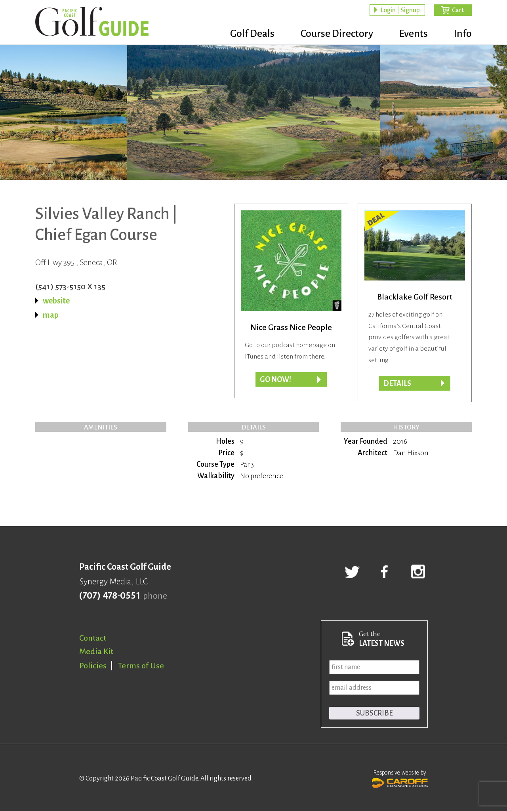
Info (463, 33)
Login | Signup (400, 10)
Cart (458, 10)
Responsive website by (400, 778)
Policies (93, 665)
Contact (92, 638)
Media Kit (96, 651)
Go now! (275, 380)
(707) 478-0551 (109, 596)
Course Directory (337, 33)
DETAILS (397, 383)
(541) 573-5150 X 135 (70, 286)
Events (413, 33)
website (56, 300)
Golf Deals (252, 33)
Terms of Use (141, 665)
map (51, 315)
